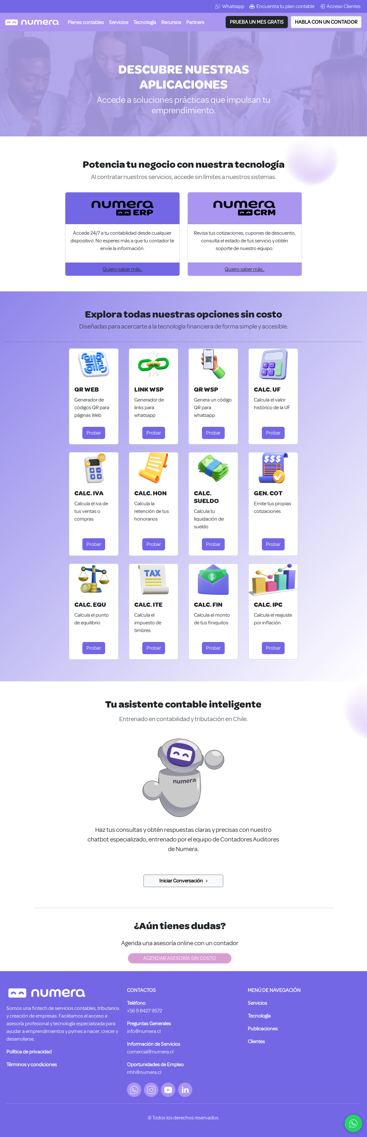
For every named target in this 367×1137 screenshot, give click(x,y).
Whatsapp (229, 6)
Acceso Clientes (340, 6)
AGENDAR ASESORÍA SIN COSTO (179, 958)
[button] (118, 22)
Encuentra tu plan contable (281, 6)
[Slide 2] (183, 880)
